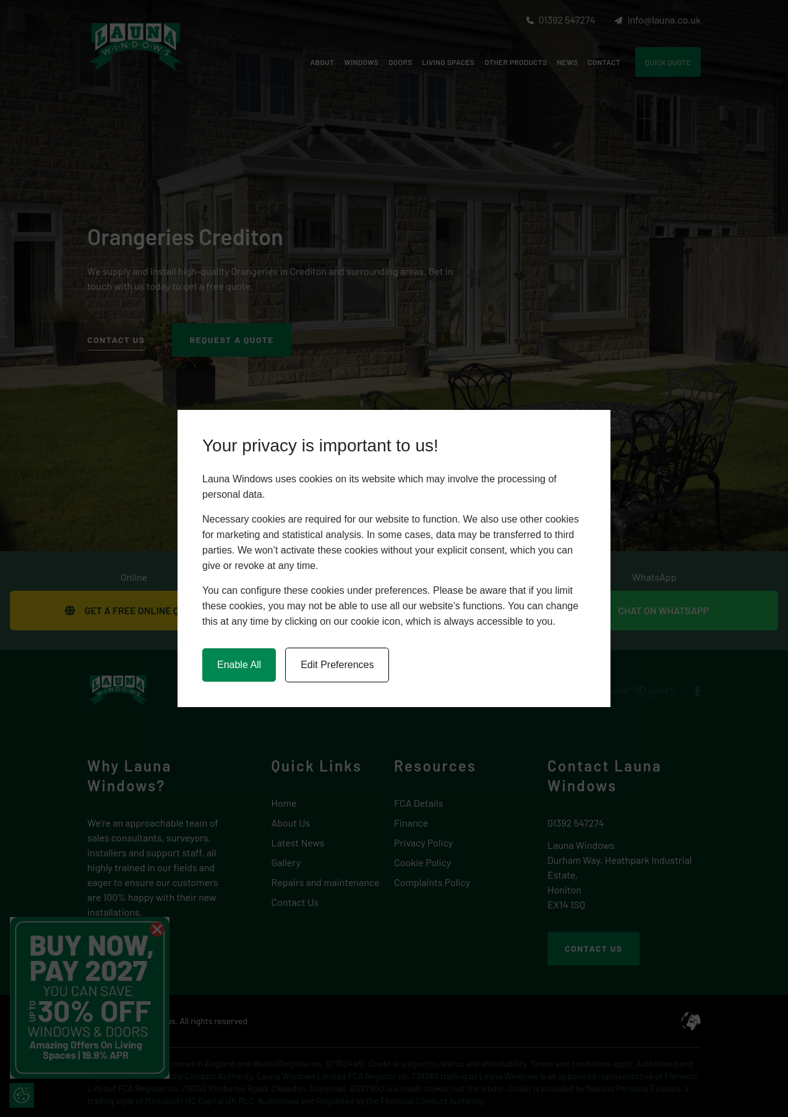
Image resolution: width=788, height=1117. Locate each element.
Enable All (239, 664)
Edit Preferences (337, 664)
